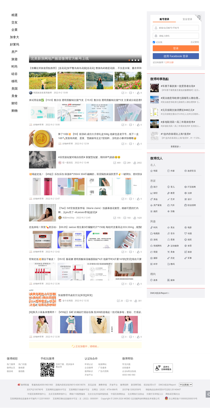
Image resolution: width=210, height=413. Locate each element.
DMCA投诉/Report (160, 293)
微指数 (21, 371)
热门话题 (22, 364)
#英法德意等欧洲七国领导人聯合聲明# (181, 98)
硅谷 (14, 74)
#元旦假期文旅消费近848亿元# (177, 110)
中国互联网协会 (118, 393)
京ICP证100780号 (35, 389)
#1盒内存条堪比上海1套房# (176, 133)
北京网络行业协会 (136, 393)
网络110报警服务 (77, 393)
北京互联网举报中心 (57, 393)
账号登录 (164, 19)
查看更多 (176, 147)
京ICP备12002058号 (131, 389)
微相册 (21, 367)
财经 (14, 103)
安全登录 (187, 19)
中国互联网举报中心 (36, 393)
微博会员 (11, 367)
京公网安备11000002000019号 (181, 398)
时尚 (14, 66)
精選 (14, 15)
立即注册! (169, 62)
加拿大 (14, 37)
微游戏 (10, 371)
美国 (14, 88)
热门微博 (11, 364)
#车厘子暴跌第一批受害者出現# (178, 86)
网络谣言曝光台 (173, 393)
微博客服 (23, 384)
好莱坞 (14, 44)
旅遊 (14, 59)
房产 (14, 52)
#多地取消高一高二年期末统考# (178, 121)
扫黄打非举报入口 (155, 393)
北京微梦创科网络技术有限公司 (145, 398)
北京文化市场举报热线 (98, 393)
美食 (14, 96)
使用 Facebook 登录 (176, 56)
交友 (14, 22)
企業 (14, 30)
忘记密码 (195, 42)
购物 (14, 110)
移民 (14, 81)
